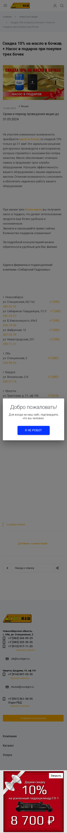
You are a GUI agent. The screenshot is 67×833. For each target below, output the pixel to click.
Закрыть (56, 775)
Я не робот (33, 430)
